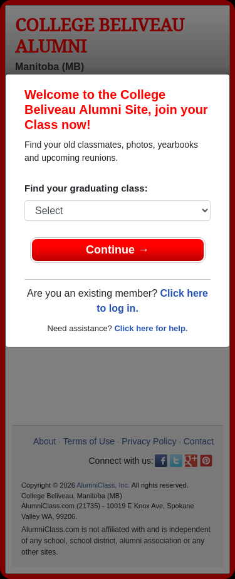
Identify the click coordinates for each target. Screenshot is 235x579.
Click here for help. (150, 328)
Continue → (117, 249)
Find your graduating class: (86, 188)
